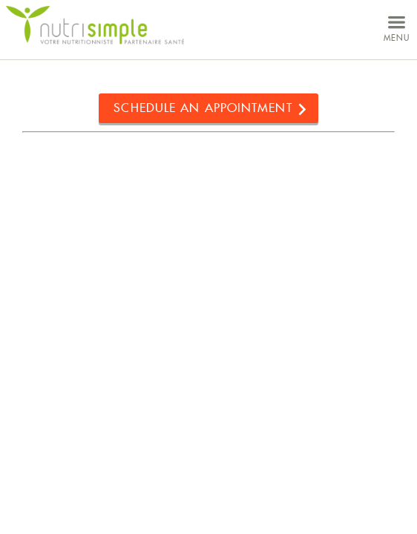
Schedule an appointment (203, 108)
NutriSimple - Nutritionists (95, 25)
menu (397, 27)
